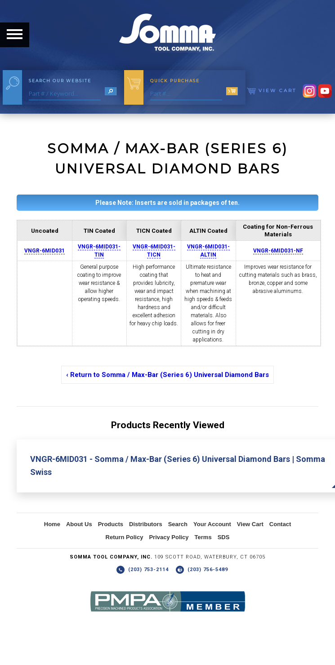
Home (52, 524)
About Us (79, 524)
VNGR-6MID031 (44, 251)
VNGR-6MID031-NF (278, 251)
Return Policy (124, 537)
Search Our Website (60, 80)
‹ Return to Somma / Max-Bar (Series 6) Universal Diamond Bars (167, 375)
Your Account (212, 524)
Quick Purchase (175, 80)
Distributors (145, 524)
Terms (203, 537)
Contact (280, 524)
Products (110, 524)
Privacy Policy (168, 537)
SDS (224, 537)
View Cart (271, 90)
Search (178, 524)
